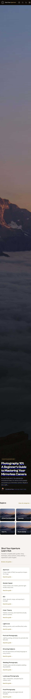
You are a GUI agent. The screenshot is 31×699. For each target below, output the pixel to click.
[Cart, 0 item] (19, 2)
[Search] (22, 2)
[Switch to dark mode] (26, 2)
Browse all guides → (7, 562)
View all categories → (24, 503)
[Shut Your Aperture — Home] (8, 2)
